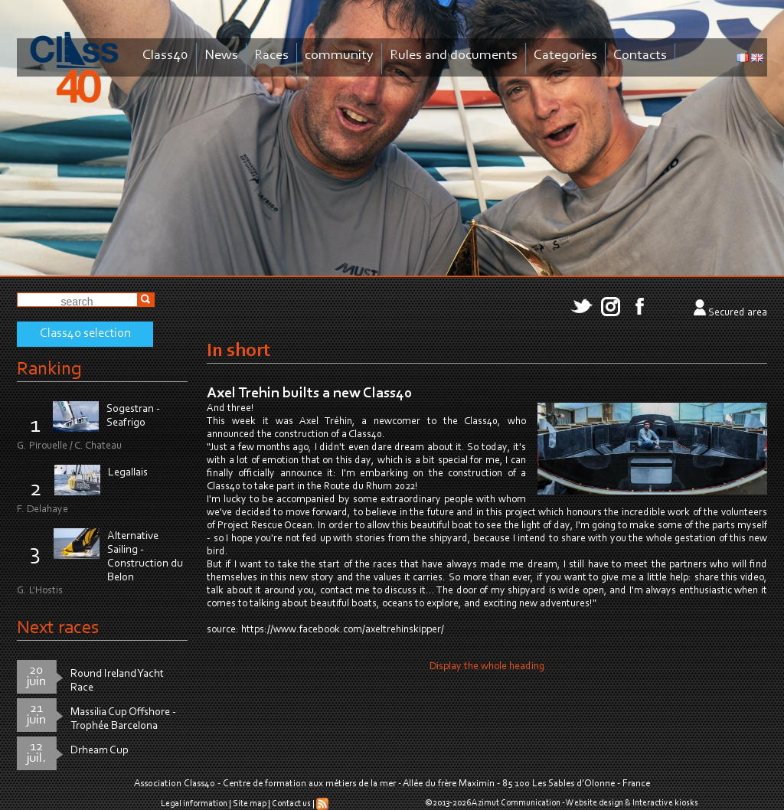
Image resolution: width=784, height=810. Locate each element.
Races (271, 55)
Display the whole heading (487, 666)
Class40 (165, 55)
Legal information (194, 803)
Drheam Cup (99, 750)
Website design (594, 803)
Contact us (291, 803)
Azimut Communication (516, 803)
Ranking (49, 369)
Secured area (737, 313)
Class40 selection (85, 334)
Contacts (640, 55)
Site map (249, 803)
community (339, 55)
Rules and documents (454, 55)
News (221, 55)
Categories (565, 55)
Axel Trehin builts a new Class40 (309, 393)
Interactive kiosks (665, 803)
